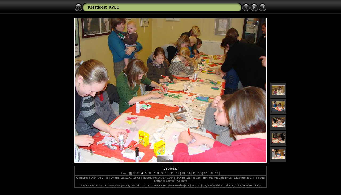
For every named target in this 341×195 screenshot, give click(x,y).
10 (166, 173)
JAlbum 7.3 (230, 185)
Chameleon (246, 185)
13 (183, 173)
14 (188, 173)
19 (216, 173)
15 (194, 173)
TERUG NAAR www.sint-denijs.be (170, 185)
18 (211, 173)
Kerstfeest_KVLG (103, 7)
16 (199, 173)
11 (172, 173)
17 (205, 173)
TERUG (196, 185)
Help (258, 185)
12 (177, 173)
